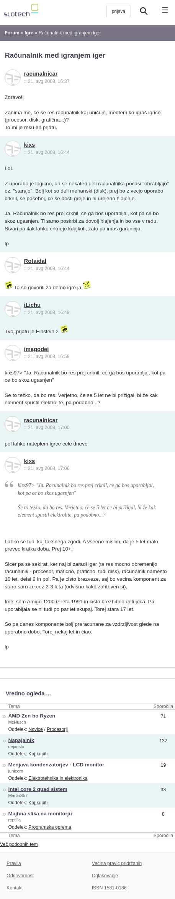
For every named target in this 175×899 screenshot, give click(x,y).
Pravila (14, 863)
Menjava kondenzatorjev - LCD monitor (56, 765)
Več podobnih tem (19, 844)
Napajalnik (21, 740)
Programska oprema (49, 827)
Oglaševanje (105, 875)
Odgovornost (20, 875)
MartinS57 (18, 795)
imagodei (36, 349)
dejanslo (16, 746)
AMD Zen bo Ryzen (32, 716)
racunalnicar (41, 74)
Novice (35, 729)
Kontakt (15, 888)
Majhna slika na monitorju (40, 813)
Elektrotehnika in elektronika (57, 778)
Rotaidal (35, 261)
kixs (29, 145)
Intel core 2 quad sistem (37, 789)
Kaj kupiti (37, 753)
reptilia (14, 820)
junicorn (15, 771)
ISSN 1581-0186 (109, 888)
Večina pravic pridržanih (117, 863)
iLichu (32, 305)
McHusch (17, 722)
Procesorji (57, 729)
